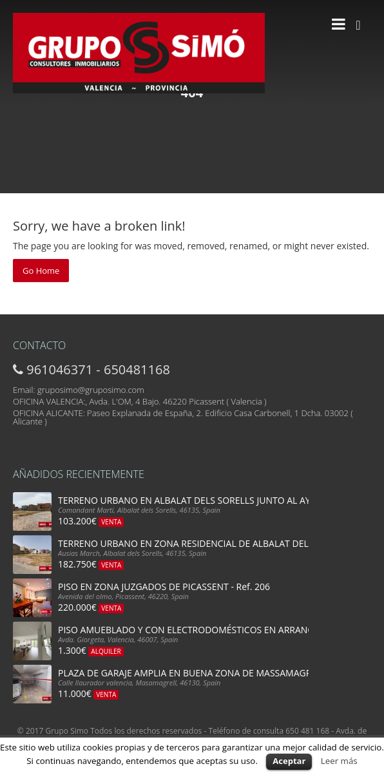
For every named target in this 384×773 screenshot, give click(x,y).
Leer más (339, 761)
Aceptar (289, 761)
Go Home (41, 270)
